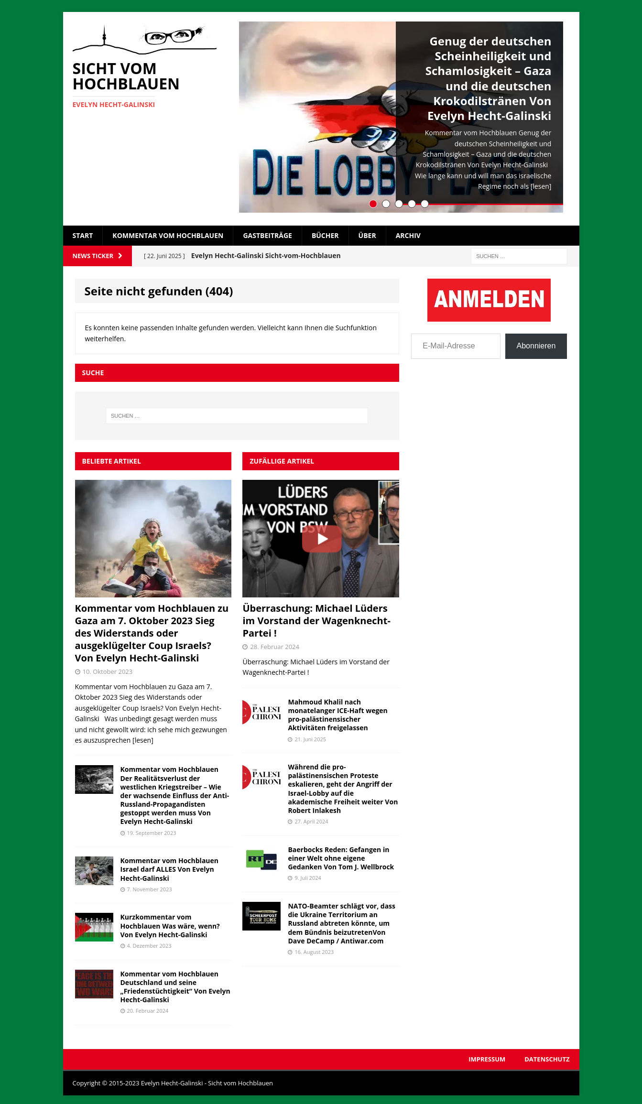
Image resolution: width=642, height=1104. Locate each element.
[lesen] (541, 186)
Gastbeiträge (267, 232)
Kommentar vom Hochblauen (167, 232)
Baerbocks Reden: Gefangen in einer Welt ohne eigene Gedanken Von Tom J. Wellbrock (341, 855)
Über (367, 232)
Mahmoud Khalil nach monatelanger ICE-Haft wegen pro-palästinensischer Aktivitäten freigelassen (337, 711)
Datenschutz (546, 1055)
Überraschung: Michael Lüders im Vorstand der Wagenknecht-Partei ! (316, 617)
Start (83, 232)
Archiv (408, 232)
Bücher (325, 232)
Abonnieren (536, 342)
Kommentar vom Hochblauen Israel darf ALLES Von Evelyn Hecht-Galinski (169, 866)
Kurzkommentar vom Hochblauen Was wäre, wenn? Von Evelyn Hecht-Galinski (170, 922)
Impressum (486, 1055)
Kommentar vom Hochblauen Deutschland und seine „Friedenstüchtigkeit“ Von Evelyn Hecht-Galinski (175, 983)
